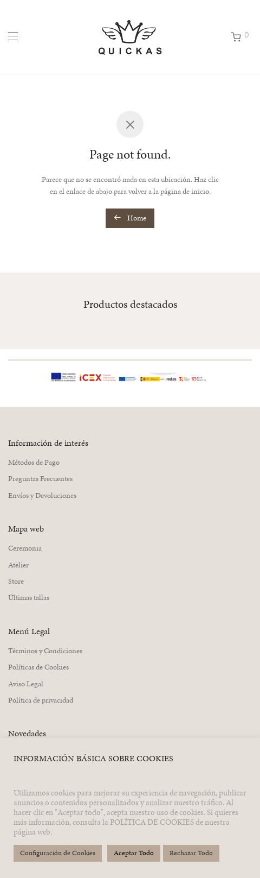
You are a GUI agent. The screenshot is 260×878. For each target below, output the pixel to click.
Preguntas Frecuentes (40, 478)
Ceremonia (25, 548)
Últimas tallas (28, 597)
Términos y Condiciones (45, 651)
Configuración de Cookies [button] (57, 853)
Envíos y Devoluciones (42, 495)
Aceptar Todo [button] (134, 853)
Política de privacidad (40, 700)
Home (130, 218)
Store (16, 581)
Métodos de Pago (34, 462)
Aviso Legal (25, 684)
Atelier (18, 565)
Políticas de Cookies (38, 667)
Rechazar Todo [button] (191, 853)
